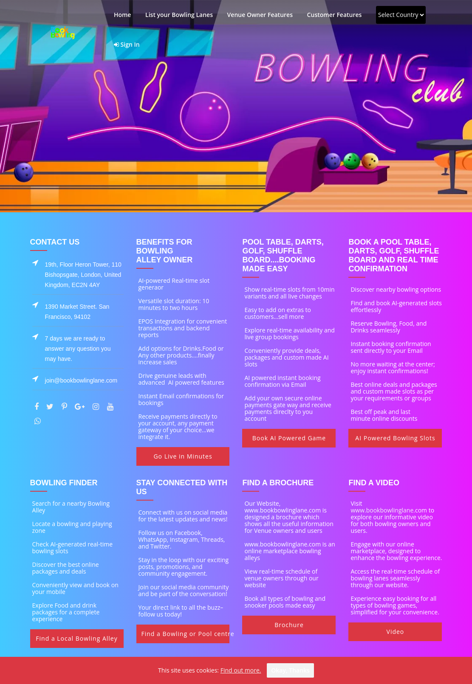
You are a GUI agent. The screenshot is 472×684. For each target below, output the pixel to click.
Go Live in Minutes (182, 456)
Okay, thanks (290, 670)
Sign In (127, 44)
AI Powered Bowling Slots (395, 438)
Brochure (289, 625)
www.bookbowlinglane (381, 510)
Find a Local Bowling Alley (76, 638)
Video (395, 632)
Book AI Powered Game (289, 438)
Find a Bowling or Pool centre (185, 634)
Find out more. (240, 670)
